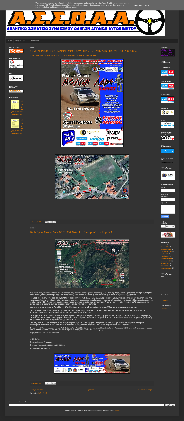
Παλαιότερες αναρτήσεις (145, 390)
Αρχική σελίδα (91, 390)
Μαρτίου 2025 (165, 256)
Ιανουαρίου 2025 (166, 261)
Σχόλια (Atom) (42, 393)
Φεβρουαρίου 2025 (166, 258)
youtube (165, 300)
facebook (165, 298)
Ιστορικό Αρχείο (20, 41)
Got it (147, 5)
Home (9, 41)
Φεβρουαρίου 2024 (166, 268)
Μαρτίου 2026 (165, 247)
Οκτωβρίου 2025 (166, 249)
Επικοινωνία (34, 41)
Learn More (138, 5)
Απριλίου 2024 (165, 263)
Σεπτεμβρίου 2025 (166, 251)
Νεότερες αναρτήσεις (37, 390)
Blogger (117, 410)
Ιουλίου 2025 (164, 254)
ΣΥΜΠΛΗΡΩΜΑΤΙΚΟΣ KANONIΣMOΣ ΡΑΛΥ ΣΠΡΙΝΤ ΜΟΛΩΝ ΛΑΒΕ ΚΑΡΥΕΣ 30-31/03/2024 (83, 51)
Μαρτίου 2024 (165, 266)
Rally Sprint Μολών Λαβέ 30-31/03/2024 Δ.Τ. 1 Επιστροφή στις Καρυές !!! (71, 232)
